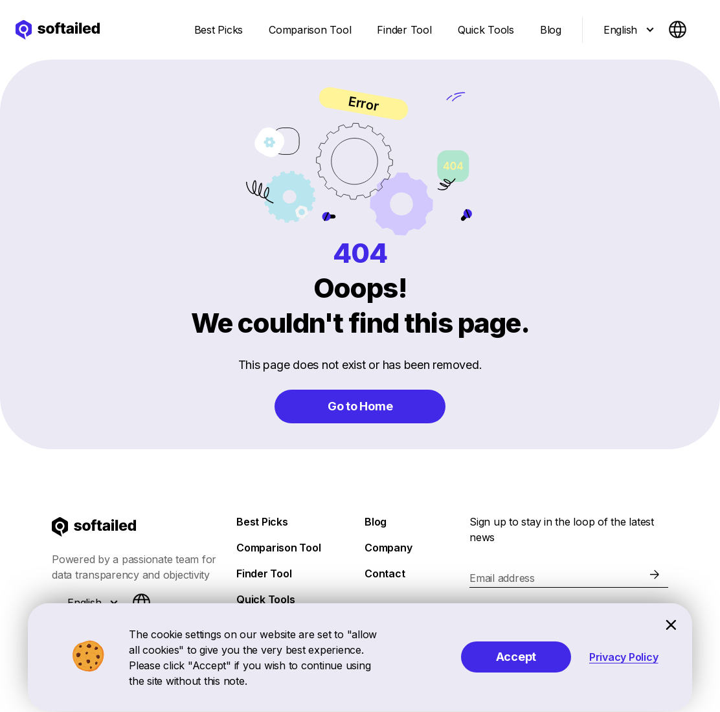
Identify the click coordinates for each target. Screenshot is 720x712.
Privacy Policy (623, 657)
